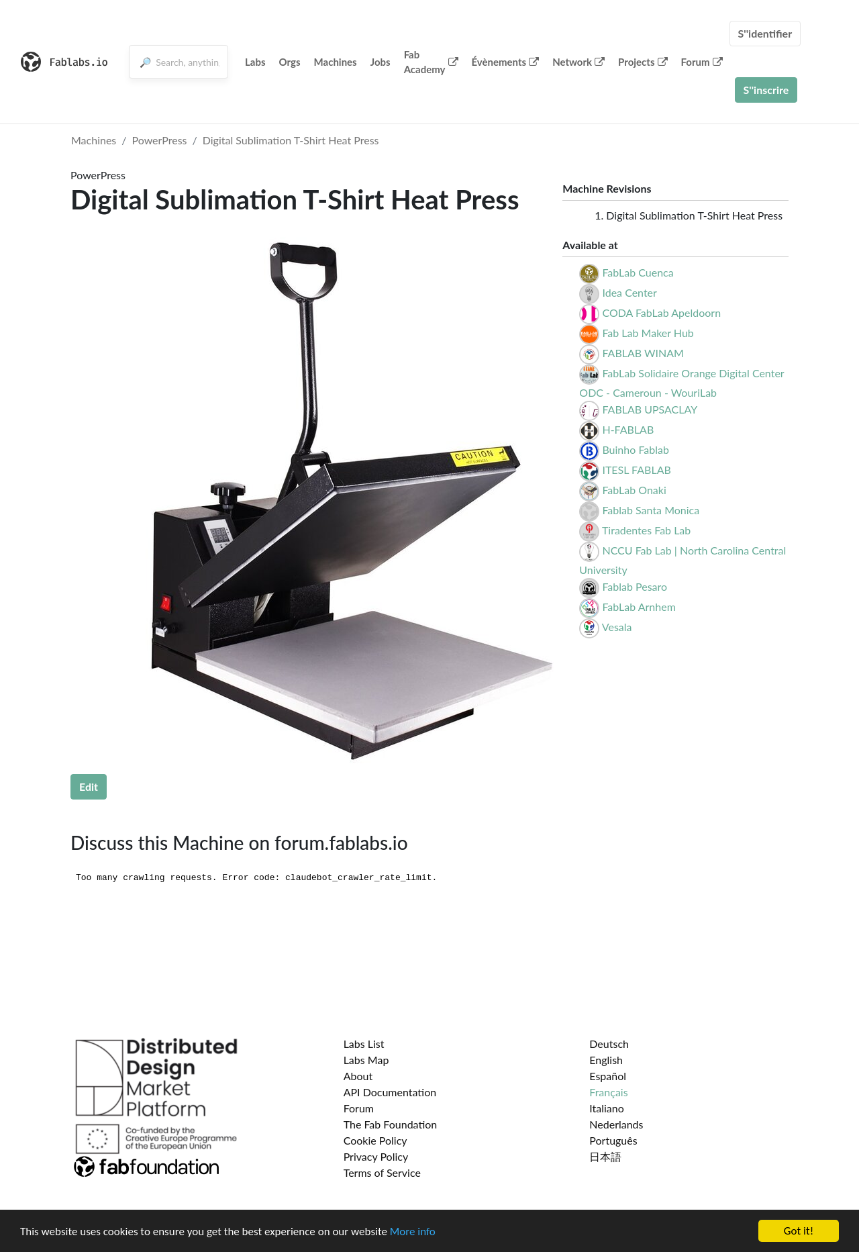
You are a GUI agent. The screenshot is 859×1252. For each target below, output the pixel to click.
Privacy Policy (376, 1156)
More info (413, 1231)
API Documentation (390, 1092)
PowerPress (159, 140)
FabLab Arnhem (638, 606)
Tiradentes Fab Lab (646, 530)
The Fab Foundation (391, 1124)
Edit (88, 786)
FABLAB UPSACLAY (649, 409)
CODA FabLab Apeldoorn (661, 312)
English (606, 1059)
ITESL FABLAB (636, 469)
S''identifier (765, 33)
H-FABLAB (628, 429)
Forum (702, 62)
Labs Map (366, 1059)
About (358, 1075)
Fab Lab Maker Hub (647, 332)
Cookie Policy (375, 1140)
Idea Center (629, 292)
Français (608, 1092)
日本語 (605, 1156)
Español (607, 1075)
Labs (255, 62)
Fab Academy (431, 62)
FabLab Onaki (634, 489)
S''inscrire (766, 89)
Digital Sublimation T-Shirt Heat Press (291, 140)
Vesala (617, 626)
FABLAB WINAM (643, 352)
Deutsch (609, 1043)
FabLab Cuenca (637, 272)
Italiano (606, 1108)
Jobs (380, 62)
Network (578, 62)
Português (613, 1140)
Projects (642, 62)
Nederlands (616, 1124)
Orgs (290, 62)
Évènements (506, 62)
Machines (335, 62)
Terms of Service (382, 1172)
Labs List (364, 1043)
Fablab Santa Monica (650, 509)
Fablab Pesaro (634, 586)
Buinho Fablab (635, 449)
